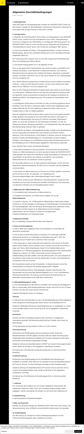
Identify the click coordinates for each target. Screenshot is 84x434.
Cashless (23, 2)
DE (82, 3)
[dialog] (42, 429)
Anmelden (69, 2)
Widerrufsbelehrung (19, 198)
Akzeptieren (78, 431)
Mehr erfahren (51, 428)
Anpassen (4, 431)
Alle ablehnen (69, 431)
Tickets (11, 2)
